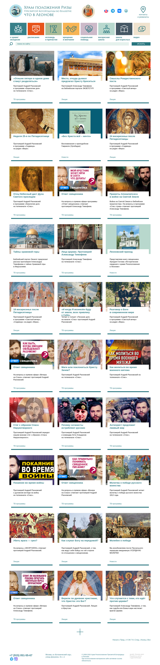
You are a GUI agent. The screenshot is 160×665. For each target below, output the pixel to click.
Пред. (122, 640)
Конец (143, 640)
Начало (116, 640)
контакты (143, 12)
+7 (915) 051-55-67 (20, 655)
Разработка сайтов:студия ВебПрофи (136, 657)
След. (137, 640)
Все (149, 640)
